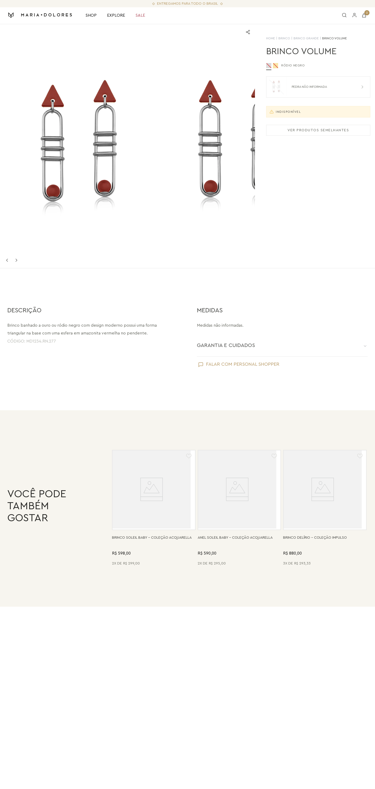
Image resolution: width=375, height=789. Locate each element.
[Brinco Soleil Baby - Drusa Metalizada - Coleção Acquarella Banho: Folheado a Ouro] (154, 508)
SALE (140, 15)
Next (16, 260)
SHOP (91, 15)
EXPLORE (116, 15)
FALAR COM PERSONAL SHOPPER (242, 364)
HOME (264, 38)
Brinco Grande (300, 38)
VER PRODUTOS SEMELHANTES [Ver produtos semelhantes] (312, 130)
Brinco (278, 38)
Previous (7, 260)
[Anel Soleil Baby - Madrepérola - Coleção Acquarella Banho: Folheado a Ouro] (239, 508)
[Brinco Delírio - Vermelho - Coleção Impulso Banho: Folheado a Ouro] (325, 508)
